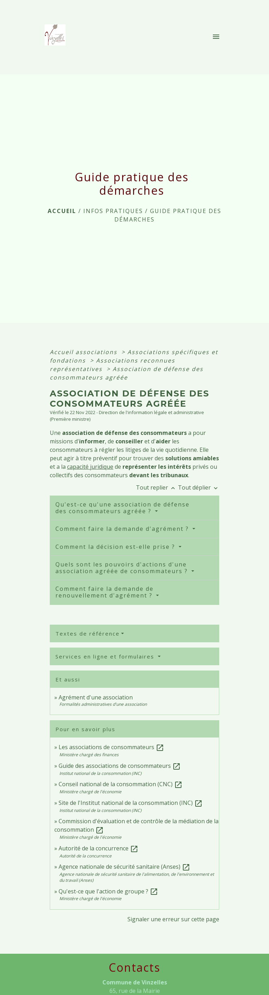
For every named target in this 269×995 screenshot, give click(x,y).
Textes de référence (87, 633)
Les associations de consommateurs (111, 747)
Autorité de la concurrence (98, 848)
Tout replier (157, 487)
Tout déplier (198, 487)
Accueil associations (84, 352)
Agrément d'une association (96, 697)
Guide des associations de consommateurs (120, 766)
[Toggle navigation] (216, 37)
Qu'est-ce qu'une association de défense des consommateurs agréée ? (122, 507)
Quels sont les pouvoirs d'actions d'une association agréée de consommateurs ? (122, 567)
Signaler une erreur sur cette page (173, 919)
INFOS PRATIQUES (113, 211)
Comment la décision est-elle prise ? (116, 547)
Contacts (134, 967)
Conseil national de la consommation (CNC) (121, 784)
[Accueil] (57, 37)
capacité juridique (90, 467)
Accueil (62, 211)
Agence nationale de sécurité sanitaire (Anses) (124, 866)
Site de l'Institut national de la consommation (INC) (131, 803)
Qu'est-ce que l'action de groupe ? (108, 891)
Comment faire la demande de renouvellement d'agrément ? (105, 592)
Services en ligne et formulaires (105, 656)
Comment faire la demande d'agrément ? (123, 529)
